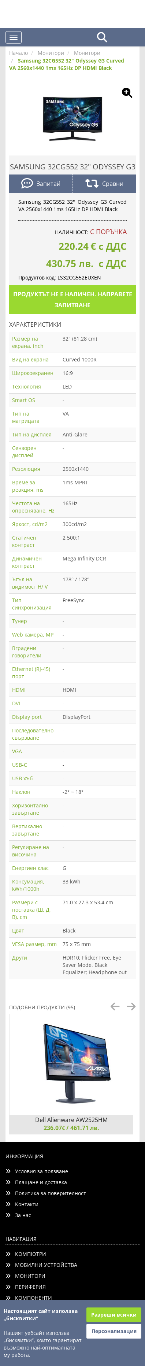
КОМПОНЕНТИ (28, 1297)
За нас (18, 1215)
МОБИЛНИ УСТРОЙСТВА (41, 1264)
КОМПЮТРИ (25, 1253)
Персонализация (114, 1331)
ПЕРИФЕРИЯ (25, 1286)
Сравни (104, 184)
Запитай (40, 184)
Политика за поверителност (45, 1193)
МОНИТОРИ (25, 1275)
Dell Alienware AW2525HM (71, 1120)
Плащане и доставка (36, 1182)
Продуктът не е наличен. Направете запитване (72, 299)
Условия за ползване (36, 1171)
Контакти (21, 1204)
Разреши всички (114, 1314)
